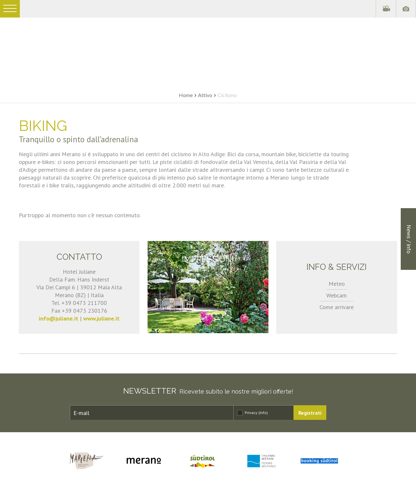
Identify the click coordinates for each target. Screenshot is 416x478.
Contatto (79, 256)
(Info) (263, 412)
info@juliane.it (58, 318)
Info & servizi (336, 266)
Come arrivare (336, 307)
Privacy (256, 412)
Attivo (205, 95)
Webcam (336, 295)
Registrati (309, 412)
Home (186, 95)
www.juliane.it (101, 318)
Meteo (337, 283)
